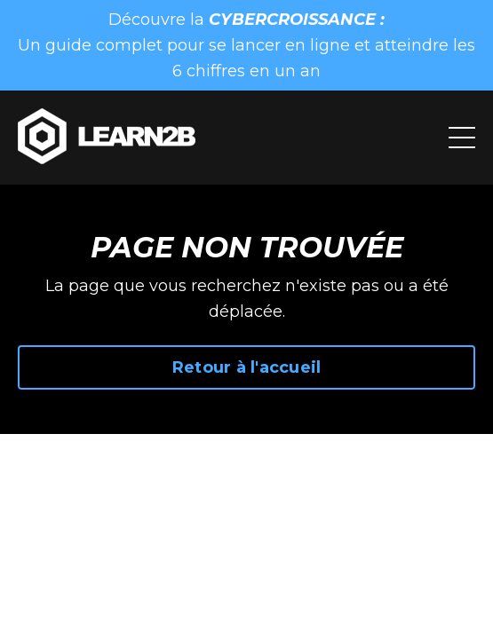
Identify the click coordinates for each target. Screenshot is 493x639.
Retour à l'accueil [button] (247, 367)
